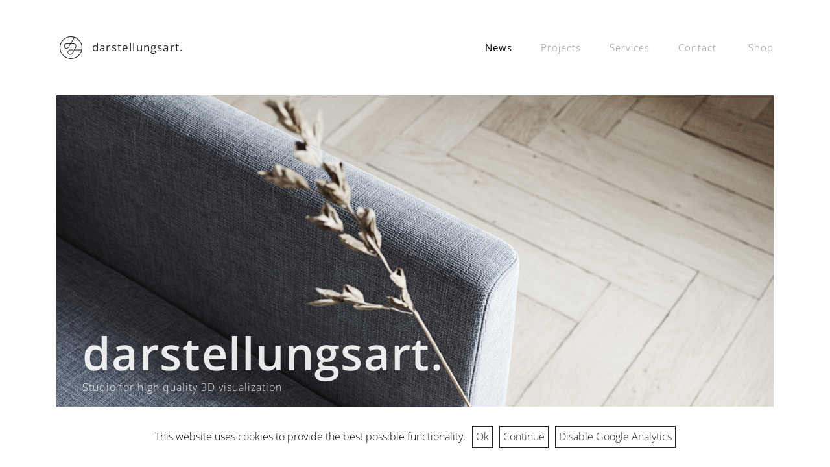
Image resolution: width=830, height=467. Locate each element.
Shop (761, 47)
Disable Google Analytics (615, 436)
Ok (482, 436)
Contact (697, 47)
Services (630, 47)
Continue (524, 436)
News (498, 47)
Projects (561, 47)
